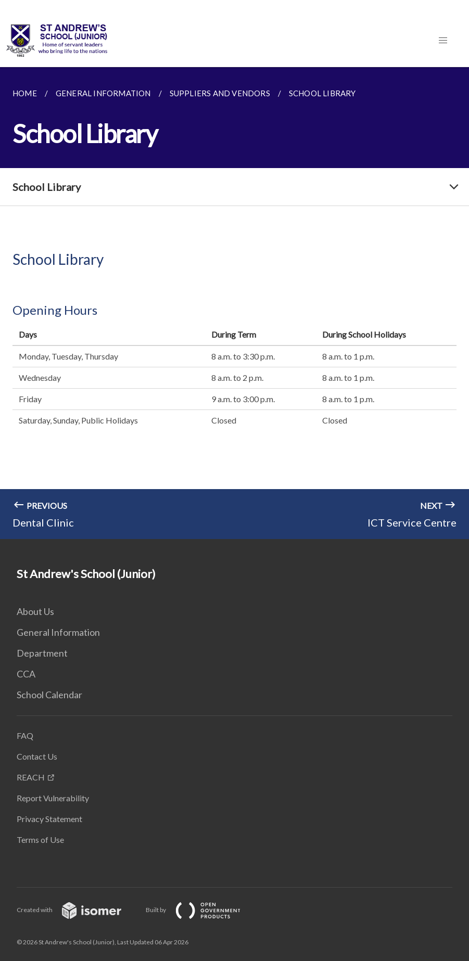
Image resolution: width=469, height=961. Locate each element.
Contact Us (37, 756)
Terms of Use (40, 839)
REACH (31, 777)
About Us (35, 611)
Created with (77, 910)
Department (42, 653)
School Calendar (49, 694)
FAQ (25, 735)
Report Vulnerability (53, 798)
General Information (58, 632)
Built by (201, 910)
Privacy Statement (49, 819)
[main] (234, 303)
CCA (26, 674)
